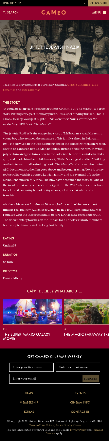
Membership (29, 402)
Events (80, 393)
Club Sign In (98, 3)
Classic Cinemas (78, 84)
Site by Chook (72, 425)
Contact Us (80, 412)
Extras (28, 412)
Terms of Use (37, 425)
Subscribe (90, 379)
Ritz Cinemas (31, 90)
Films (29, 393)
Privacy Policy (54, 425)
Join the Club (12, 3)
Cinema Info (80, 402)
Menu (99, 12)
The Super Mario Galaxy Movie (26, 336)
